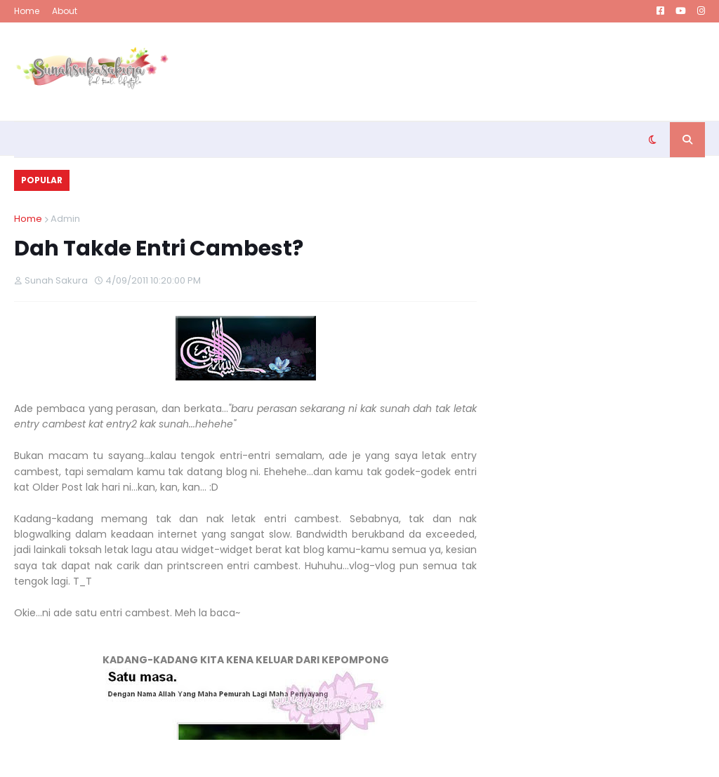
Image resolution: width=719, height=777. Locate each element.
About (64, 11)
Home (26, 11)
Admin (65, 218)
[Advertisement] (449, 71)
